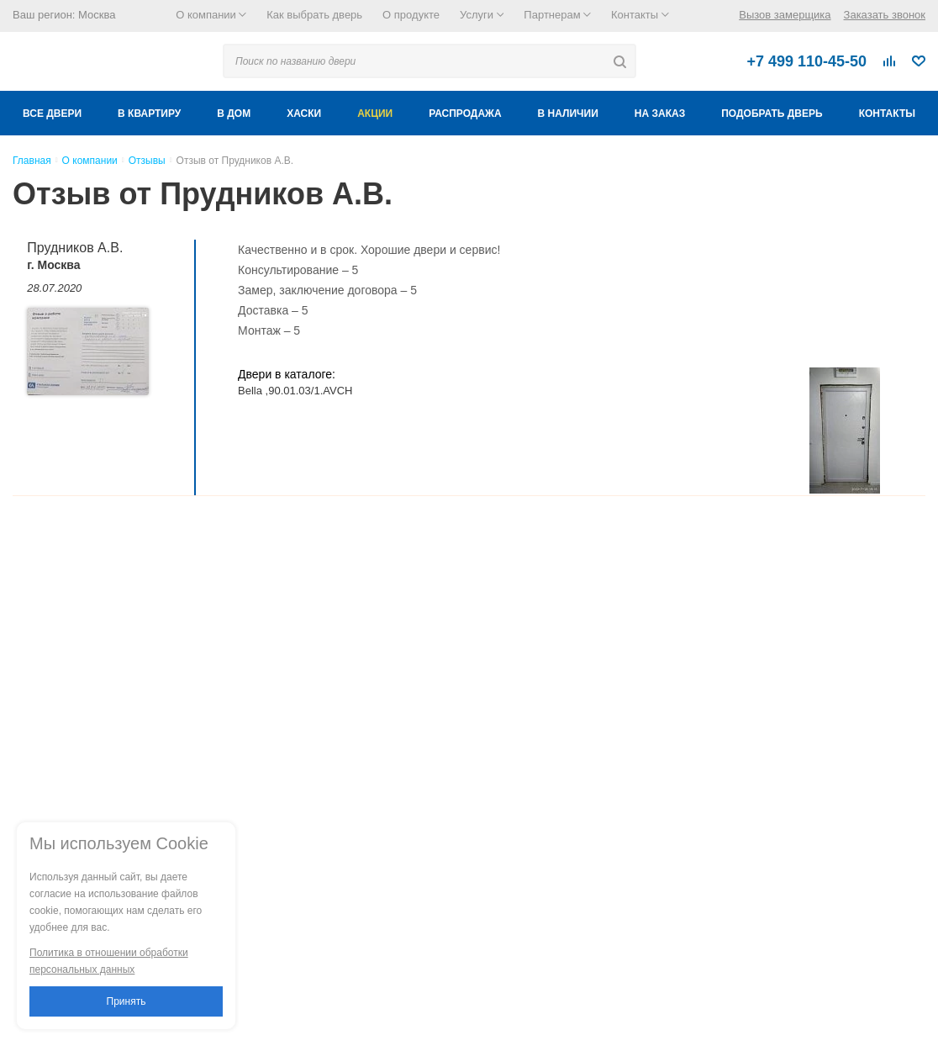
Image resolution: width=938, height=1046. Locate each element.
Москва (96, 14)
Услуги (481, 14)
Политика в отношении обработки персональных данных (108, 961)
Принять (126, 1001)
